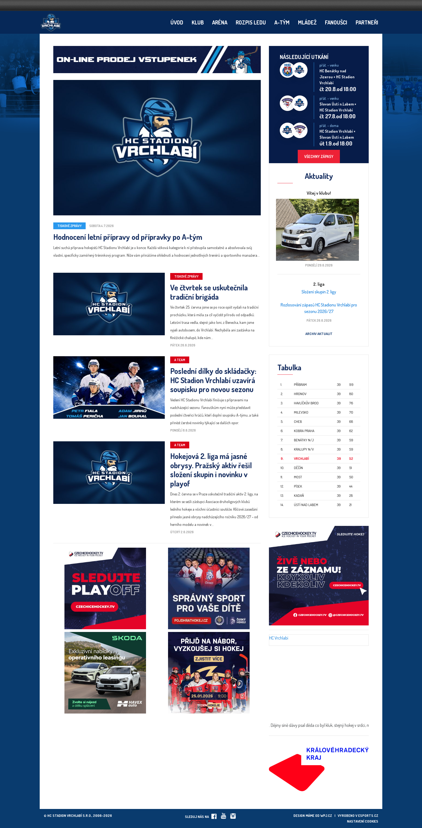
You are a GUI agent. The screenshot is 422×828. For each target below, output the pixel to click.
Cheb (298, 421)
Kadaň (299, 495)
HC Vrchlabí (278, 638)
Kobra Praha (304, 431)
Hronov (300, 394)
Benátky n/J (304, 440)
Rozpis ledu (251, 22)
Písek (298, 486)
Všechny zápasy (318, 156)
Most (298, 477)
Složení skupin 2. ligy (319, 291)
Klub (198, 22)
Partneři (367, 22)
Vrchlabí (301, 458)
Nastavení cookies (362, 821)
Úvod (176, 22)
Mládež (307, 22)
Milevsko (301, 412)
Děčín (298, 468)
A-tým (282, 22)
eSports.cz (368, 815)
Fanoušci (336, 22)
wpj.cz (326, 815)
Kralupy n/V (304, 449)
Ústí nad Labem (306, 505)
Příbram (300, 384)
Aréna (219, 22)
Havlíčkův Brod (306, 403)
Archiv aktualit (319, 333)
